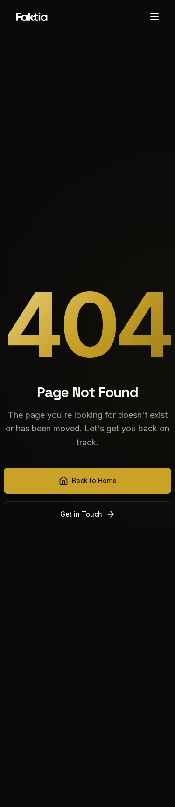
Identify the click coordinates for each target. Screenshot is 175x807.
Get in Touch (87, 514)
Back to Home (88, 480)
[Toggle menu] (154, 16)
